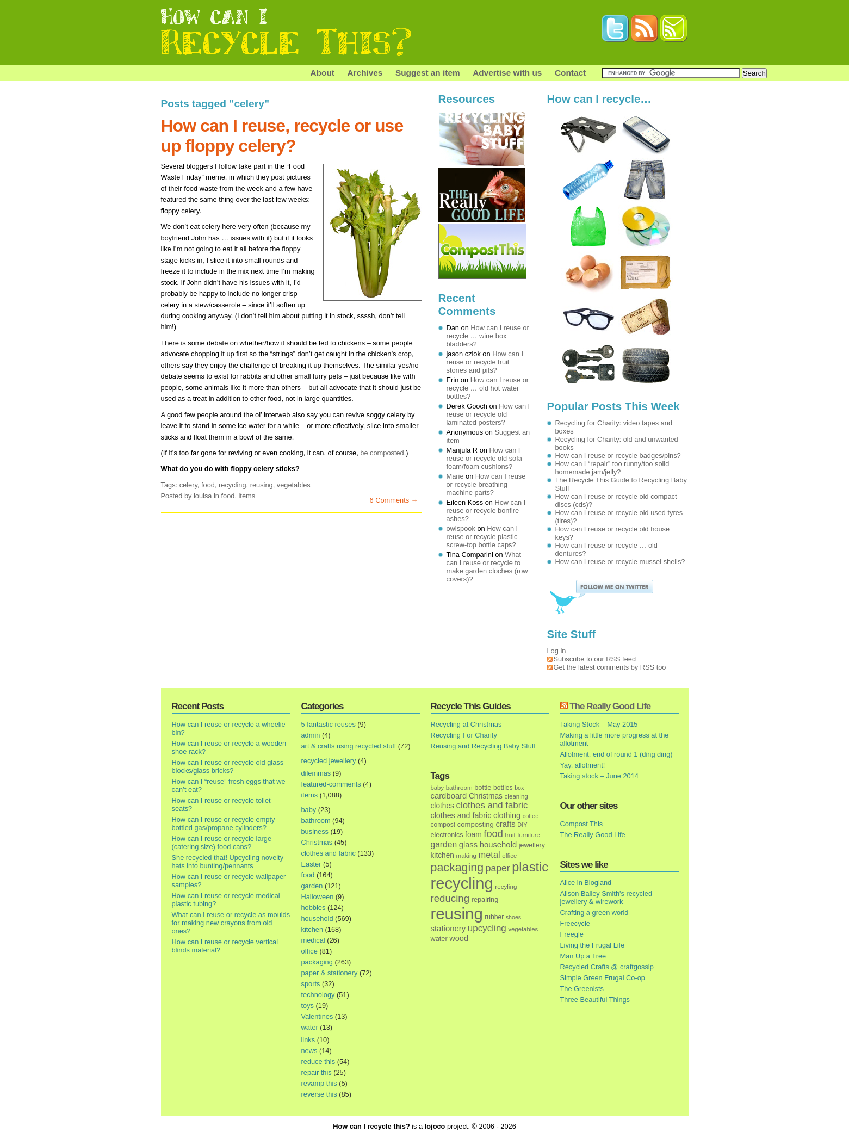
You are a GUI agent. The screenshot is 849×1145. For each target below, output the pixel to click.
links (308, 1040)
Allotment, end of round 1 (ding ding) (616, 754)
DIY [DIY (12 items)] (522, 824)
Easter (311, 864)
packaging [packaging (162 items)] (457, 867)
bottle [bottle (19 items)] (482, 787)
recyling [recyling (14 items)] (506, 886)
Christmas (317, 842)
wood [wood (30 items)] (458, 938)
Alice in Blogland (586, 882)
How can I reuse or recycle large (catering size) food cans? (222, 842)
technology (318, 995)
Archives (365, 72)
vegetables (294, 485)
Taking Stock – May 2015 (599, 724)
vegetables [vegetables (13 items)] (523, 929)
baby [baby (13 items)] (437, 787)
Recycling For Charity (464, 735)
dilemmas (316, 773)
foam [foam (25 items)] (473, 835)
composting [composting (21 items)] (475, 824)
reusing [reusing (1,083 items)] (457, 914)
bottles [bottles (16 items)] (503, 787)
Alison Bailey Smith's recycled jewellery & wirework (606, 897)
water (309, 1027)
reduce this (318, 1061)
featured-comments (331, 784)
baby (309, 810)
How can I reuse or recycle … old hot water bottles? (488, 388)
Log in (556, 651)
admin (310, 735)
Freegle (572, 934)
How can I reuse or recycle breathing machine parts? (486, 484)
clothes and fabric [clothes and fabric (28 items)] (461, 815)
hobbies (313, 907)
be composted (382, 453)
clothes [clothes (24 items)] (442, 806)
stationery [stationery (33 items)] (448, 928)
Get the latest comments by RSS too (610, 667)
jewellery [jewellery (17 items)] (532, 845)
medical (313, 940)
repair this (316, 1072)
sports (310, 984)
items (247, 496)
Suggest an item (427, 72)
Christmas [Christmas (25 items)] (486, 796)
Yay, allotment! (582, 765)
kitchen (312, 929)
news (309, 1051)
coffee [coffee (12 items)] (531, 816)
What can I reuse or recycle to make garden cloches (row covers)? (487, 566)
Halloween (317, 897)
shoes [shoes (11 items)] (513, 917)
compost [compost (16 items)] (443, 824)
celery (188, 485)
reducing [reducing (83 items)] (450, 898)
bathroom (316, 820)
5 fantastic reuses (328, 724)
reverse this (319, 1094)
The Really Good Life (609, 706)
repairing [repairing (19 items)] (485, 899)
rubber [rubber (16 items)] (494, 917)
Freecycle (575, 923)
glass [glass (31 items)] (468, 844)
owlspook (461, 528)
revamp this (319, 1083)
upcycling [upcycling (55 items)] (487, 928)
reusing (261, 485)
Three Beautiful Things (595, 999)
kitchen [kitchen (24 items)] (442, 855)
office (309, 951)
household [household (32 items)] (498, 844)
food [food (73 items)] (493, 833)
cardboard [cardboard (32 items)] (449, 795)
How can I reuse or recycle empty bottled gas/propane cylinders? (223, 823)
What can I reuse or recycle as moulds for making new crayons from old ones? (231, 923)
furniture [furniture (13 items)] (528, 835)
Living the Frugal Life (592, 945)
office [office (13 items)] (509, 855)
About (322, 72)
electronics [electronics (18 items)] (447, 835)
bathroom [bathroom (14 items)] (459, 787)
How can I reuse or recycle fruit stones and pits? (485, 362)
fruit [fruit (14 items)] (510, 834)
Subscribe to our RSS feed (595, 659)
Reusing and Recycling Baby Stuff (483, 746)
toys (307, 1005)
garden (312, 886)
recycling (232, 485)
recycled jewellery (328, 761)
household (317, 918)
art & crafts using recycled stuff (348, 746)
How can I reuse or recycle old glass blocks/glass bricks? (228, 766)
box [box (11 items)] (519, 787)
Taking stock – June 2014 (599, 776)
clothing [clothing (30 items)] (506, 815)
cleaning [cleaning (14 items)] (516, 796)
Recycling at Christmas (466, 724)
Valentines (317, 1016)
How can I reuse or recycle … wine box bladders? (488, 336)
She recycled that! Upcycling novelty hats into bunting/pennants (228, 861)
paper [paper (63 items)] (498, 868)
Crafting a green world (594, 912)
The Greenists (582, 989)
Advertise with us (507, 72)
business (315, 831)
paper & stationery (329, 973)
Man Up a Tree (583, 956)
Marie (455, 476)
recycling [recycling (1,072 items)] (462, 883)
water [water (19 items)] (439, 938)
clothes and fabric (328, 853)
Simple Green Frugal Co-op (602, 978)
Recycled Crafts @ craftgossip (607, 967)
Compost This (581, 824)
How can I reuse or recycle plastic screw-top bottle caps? (482, 536)
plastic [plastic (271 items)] (530, 867)
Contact (570, 72)
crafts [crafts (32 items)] (505, 824)
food (208, 485)
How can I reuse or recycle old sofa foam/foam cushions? (484, 458)
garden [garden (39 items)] (444, 844)
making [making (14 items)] (466, 855)
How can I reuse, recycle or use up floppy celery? (282, 136)
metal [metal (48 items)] (489, 854)
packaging (317, 962)
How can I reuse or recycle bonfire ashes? (486, 510)
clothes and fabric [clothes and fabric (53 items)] (492, 805)
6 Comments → (394, 500)
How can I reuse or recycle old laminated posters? (488, 414)
